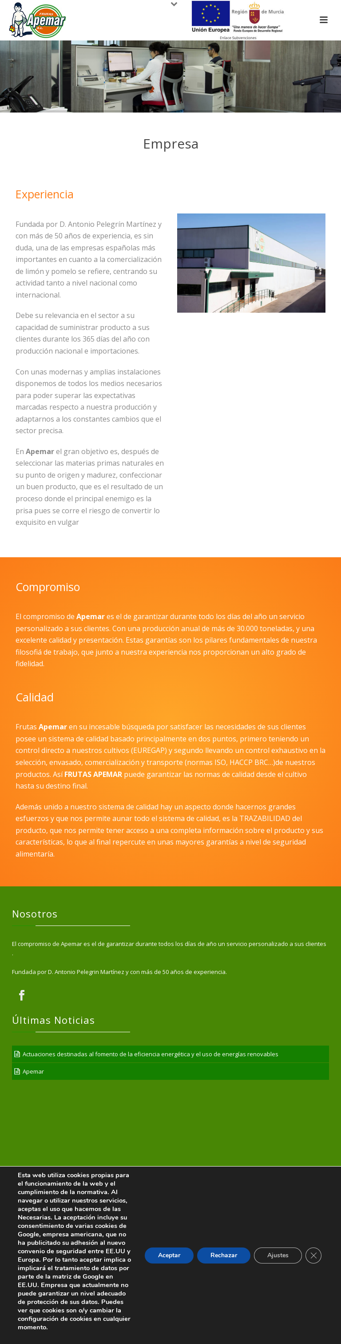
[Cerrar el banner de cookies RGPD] (313, 1255)
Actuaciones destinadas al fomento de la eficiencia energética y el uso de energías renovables (150, 1054)
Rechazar (223, 1255)
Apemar (33, 1071)
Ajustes (278, 1255)
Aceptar (169, 1255)
